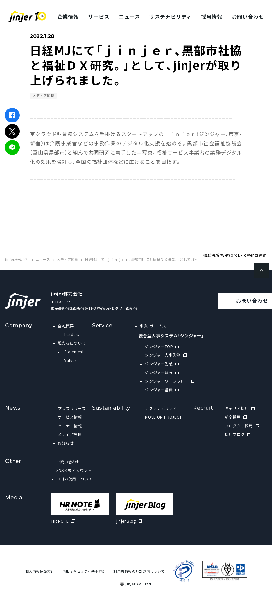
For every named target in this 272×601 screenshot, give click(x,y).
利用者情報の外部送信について (139, 571)
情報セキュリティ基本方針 (84, 571)
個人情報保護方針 (39, 571)
